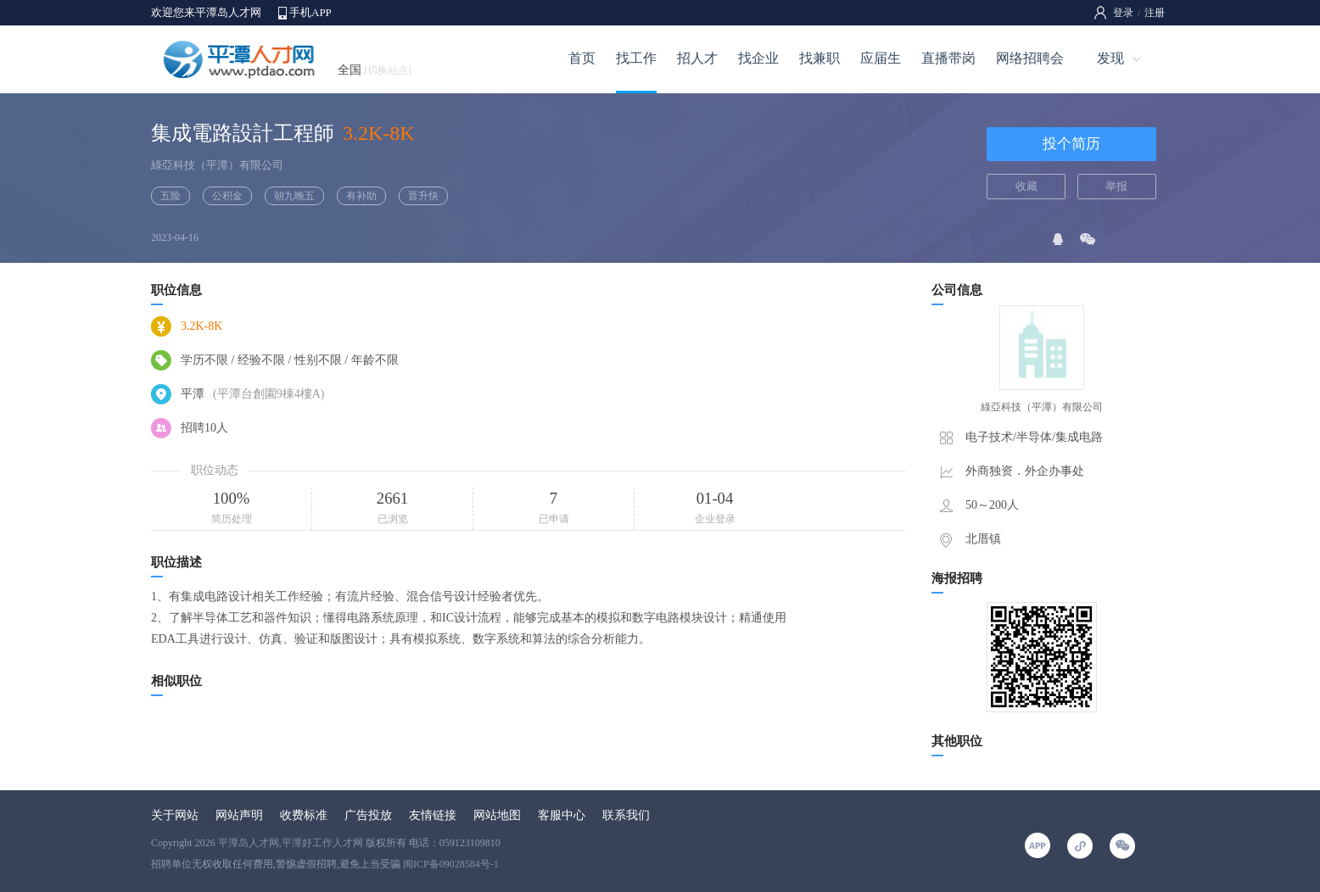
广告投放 (368, 815)
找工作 (636, 58)
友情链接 (432, 815)
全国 (374, 70)
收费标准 (303, 815)
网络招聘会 (1030, 58)
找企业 (758, 58)
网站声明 (239, 815)
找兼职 (819, 58)
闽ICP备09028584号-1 (451, 864)
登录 (1123, 13)
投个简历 (1071, 144)
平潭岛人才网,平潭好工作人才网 (290, 843)
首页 (582, 58)
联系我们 (626, 815)
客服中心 (561, 815)
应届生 (880, 58)
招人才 (697, 58)
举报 (1116, 186)
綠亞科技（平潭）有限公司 (217, 165)
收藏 (1026, 186)
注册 (1154, 13)
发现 (1110, 58)
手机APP (310, 12)
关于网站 (175, 815)
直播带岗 (948, 58)
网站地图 (497, 815)
